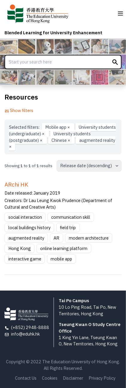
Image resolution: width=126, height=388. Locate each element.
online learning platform (63, 248)
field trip (68, 227)
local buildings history (29, 227)
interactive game (24, 259)
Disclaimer (73, 378)
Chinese (61, 140)
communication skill (70, 217)
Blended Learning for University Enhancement (53, 32)
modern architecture (89, 238)
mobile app (61, 259)
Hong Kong (19, 248)
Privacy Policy (102, 378)
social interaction (25, 217)
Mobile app (58, 127)
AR (56, 238)
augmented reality (26, 238)
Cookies (49, 378)
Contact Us (26, 378)
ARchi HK (16, 184)
